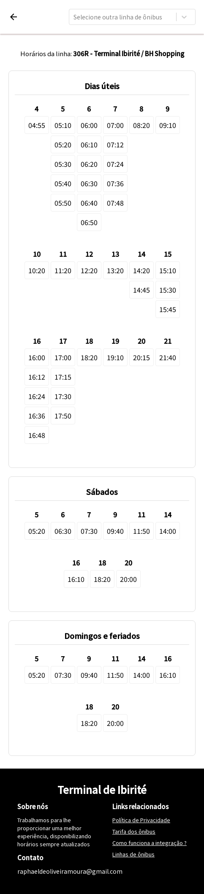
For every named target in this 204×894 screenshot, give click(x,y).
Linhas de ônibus (133, 854)
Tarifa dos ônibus (133, 831)
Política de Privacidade (141, 820)
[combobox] (74, 17)
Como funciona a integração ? (149, 843)
